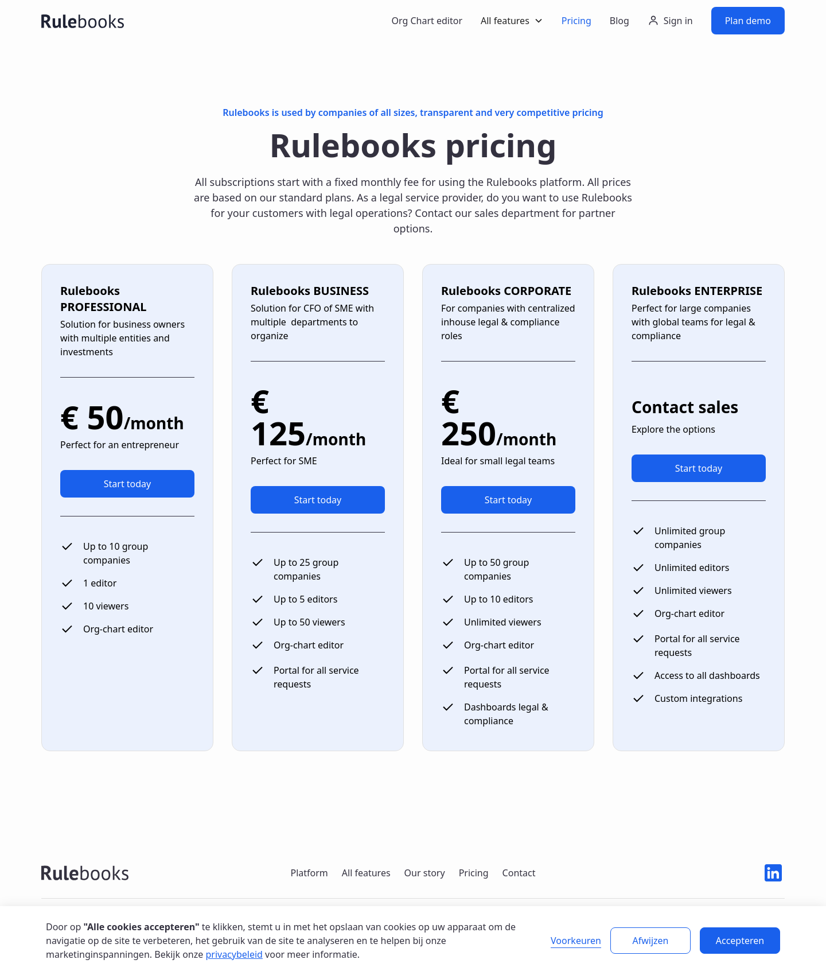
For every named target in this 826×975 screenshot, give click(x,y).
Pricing (576, 20)
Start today (127, 483)
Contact (519, 873)
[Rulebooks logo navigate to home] (84, 872)
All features (366, 873)
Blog (619, 20)
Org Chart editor (426, 20)
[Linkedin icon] (773, 872)
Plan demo (748, 20)
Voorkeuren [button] (576, 940)
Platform (309, 873)
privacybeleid (234, 954)
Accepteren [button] (740, 940)
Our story (424, 873)
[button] (512, 20)
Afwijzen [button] (651, 940)
